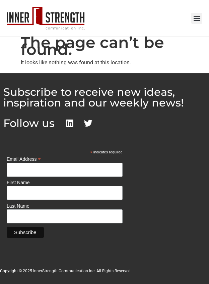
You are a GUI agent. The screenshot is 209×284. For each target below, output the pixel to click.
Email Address (24, 159)
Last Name (18, 206)
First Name (18, 182)
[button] (196, 18)
